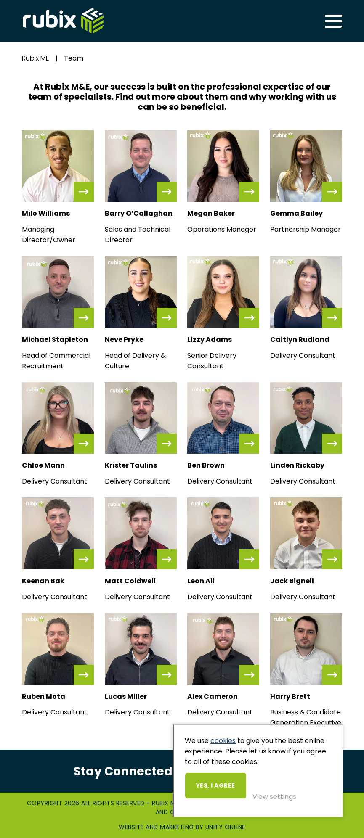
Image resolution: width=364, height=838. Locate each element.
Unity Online (225, 827)
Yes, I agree (215, 785)
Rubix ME (63, 21)
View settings (274, 796)
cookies (223, 740)
